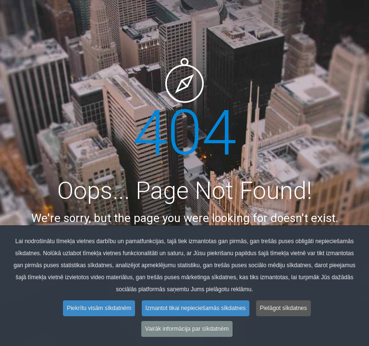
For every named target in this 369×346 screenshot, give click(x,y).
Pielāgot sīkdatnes (283, 309)
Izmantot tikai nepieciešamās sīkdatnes (196, 309)
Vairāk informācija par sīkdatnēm (187, 330)
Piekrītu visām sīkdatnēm (99, 309)
